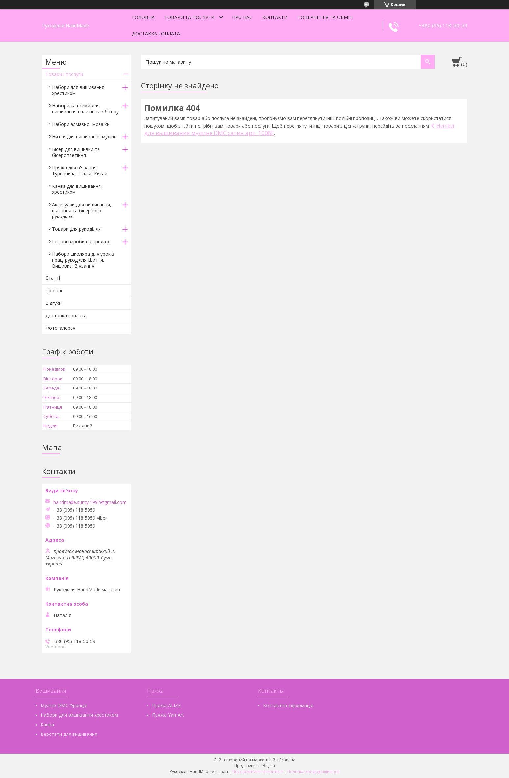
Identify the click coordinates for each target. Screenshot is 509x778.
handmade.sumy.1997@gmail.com (90, 502)
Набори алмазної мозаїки (81, 124)
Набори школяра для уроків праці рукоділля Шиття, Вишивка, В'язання (83, 260)
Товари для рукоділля (76, 229)
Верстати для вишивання (69, 734)
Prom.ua (287, 760)
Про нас (242, 17)
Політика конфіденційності (313, 771)
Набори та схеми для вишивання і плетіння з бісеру (85, 108)
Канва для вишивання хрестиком (76, 189)
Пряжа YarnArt (168, 715)
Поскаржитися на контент (257, 771)
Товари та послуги (189, 17)
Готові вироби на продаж (81, 241)
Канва (47, 724)
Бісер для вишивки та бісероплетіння (76, 152)
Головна (143, 17)
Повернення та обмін (325, 17)
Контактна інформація (288, 705)
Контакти (275, 17)
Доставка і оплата (156, 33)
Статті (52, 278)
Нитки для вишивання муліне (84, 136)
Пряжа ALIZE (166, 705)
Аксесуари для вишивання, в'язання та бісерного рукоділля (81, 210)
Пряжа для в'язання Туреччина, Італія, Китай (79, 170)
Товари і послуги (64, 74)
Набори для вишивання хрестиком (78, 90)
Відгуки (53, 303)
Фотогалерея (60, 328)
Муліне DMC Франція (64, 705)
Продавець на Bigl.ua (254, 765)
